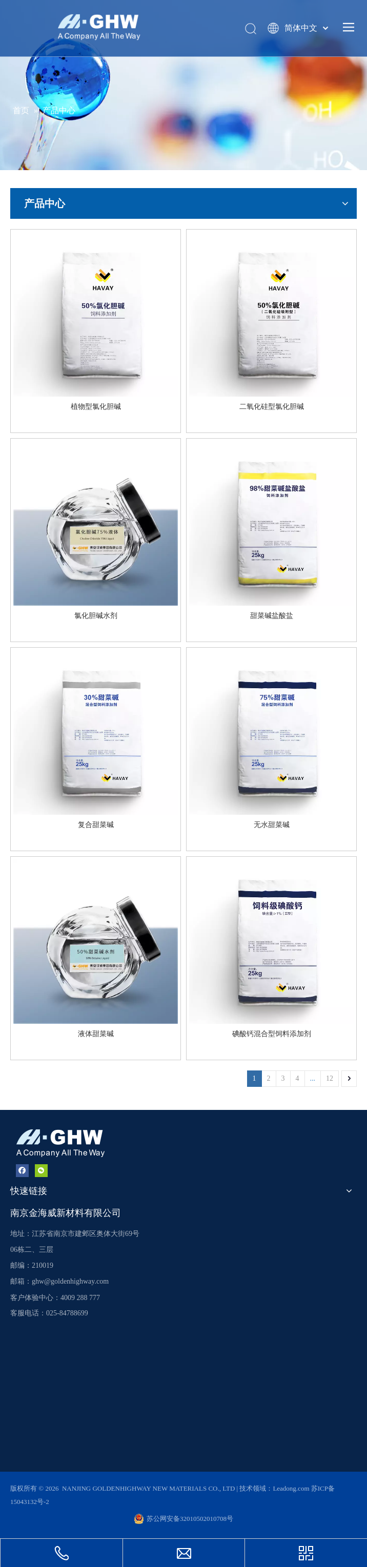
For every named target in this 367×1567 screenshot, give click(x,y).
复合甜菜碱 (96, 825)
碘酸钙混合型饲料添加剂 (271, 1034)
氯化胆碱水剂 (95, 616)
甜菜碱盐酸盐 (271, 616)
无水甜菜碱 (272, 825)
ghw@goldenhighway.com (70, 1281)
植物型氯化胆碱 (96, 406)
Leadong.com (292, 1488)
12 (329, 1078)
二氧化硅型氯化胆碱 (271, 406)
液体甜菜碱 (96, 1034)
